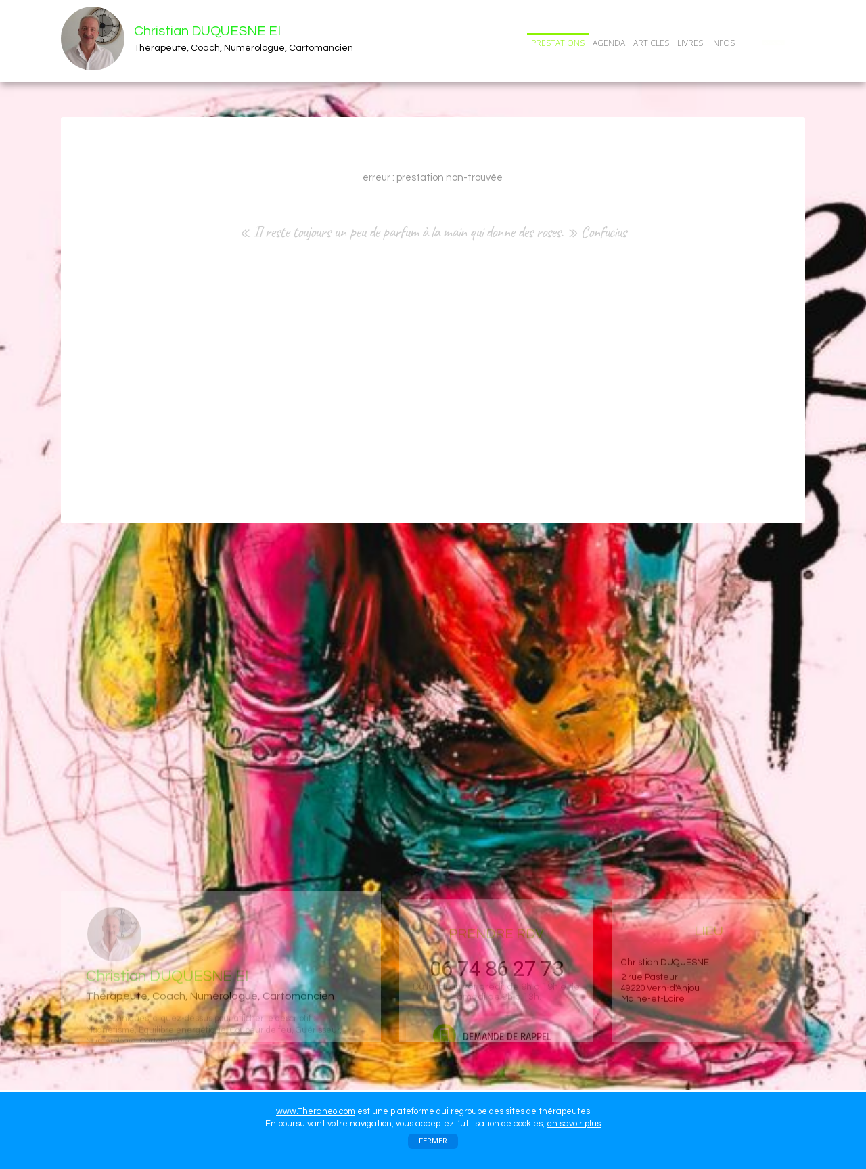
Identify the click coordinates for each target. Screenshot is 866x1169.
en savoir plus (574, 1123)
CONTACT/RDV (773, 43)
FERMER (433, 1141)
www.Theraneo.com (315, 1111)
